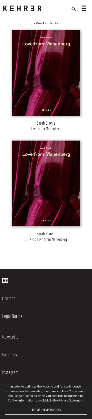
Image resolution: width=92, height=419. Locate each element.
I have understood (46, 410)
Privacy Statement (70, 400)
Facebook (9, 354)
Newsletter (11, 336)
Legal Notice (12, 316)
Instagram (10, 372)
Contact (8, 298)
